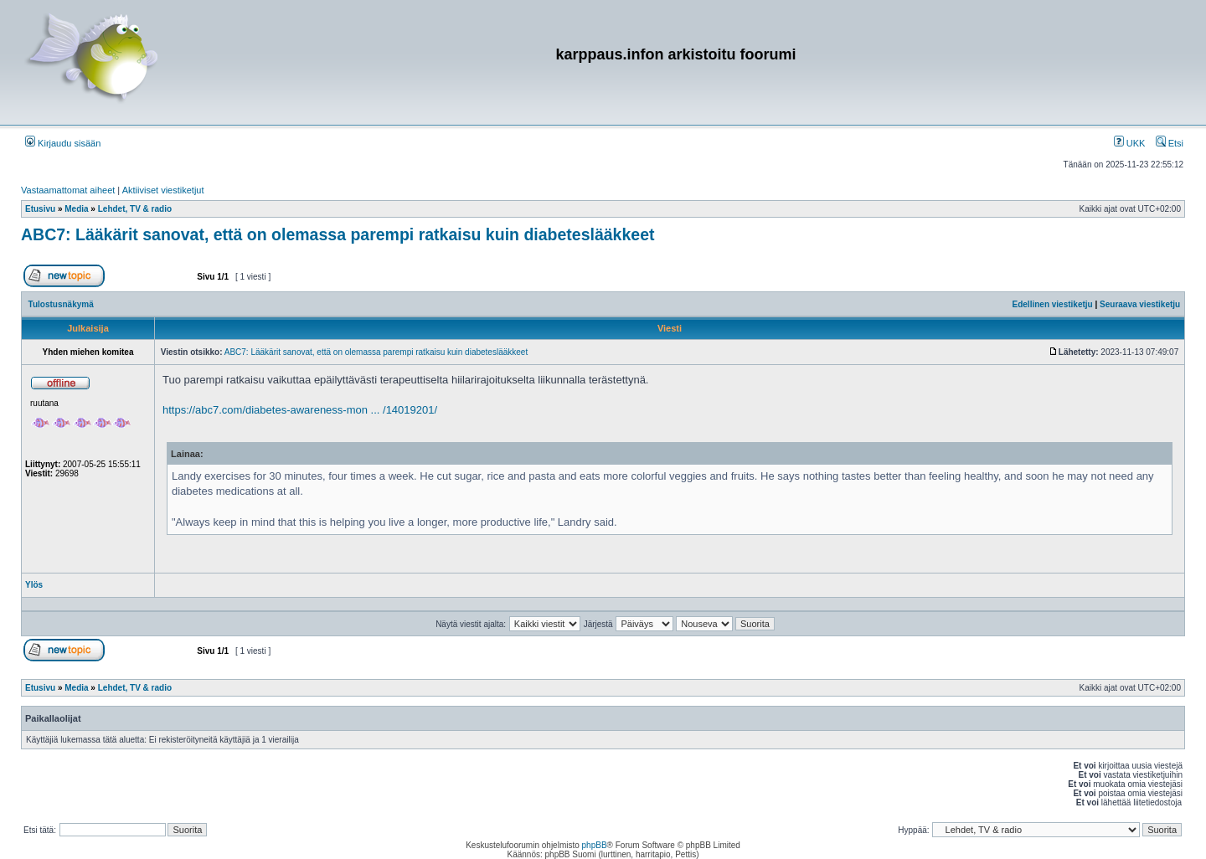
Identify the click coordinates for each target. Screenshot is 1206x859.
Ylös (34, 584)
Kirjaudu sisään (62, 143)
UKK (1130, 143)
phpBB (594, 845)
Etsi (1169, 143)
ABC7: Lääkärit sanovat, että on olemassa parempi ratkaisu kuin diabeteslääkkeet (337, 234)
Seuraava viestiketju (1140, 304)
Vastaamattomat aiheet (68, 190)
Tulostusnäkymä (61, 304)
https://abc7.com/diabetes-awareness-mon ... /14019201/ (299, 410)
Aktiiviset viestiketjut (163, 190)
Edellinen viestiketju (1053, 304)
